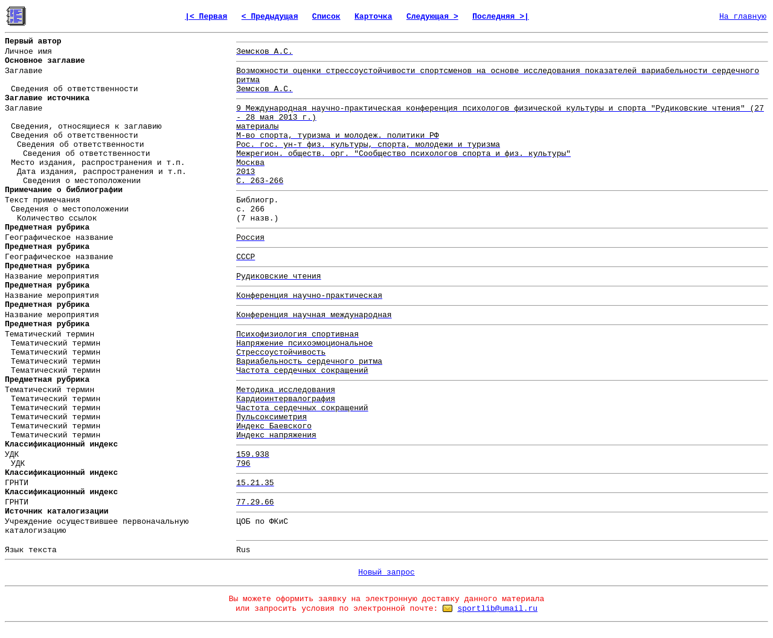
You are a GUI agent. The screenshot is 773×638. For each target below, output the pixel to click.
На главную (742, 16)
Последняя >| (500, 16)
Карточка (373, 16)
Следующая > (432, 16)
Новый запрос (386, 572)
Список (326, 16)
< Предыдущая (270, 16)
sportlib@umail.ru (497, 608)
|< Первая (206, 16)
